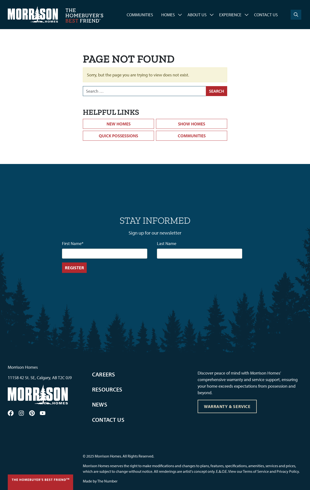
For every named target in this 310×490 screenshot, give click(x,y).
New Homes (119, 124)
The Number (107, 481)
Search (216, 91)
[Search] (296, 15)
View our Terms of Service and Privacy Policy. (264, 471)
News (99, 404)
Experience (230, 14)
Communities (140, 14)
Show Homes (191, 124)
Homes (168, 14)
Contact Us (266, 14)
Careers (103, 374)
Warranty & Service (227, 406)
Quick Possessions (118, 136)
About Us (197, 14)
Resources (107, 389)
